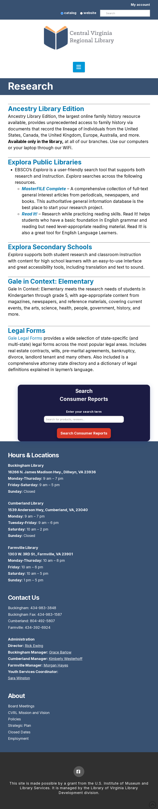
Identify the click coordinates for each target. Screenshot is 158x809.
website (88, 13)
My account (140, 5)
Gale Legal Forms (26, 338)
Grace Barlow (60, 652)
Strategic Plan (19, 725)
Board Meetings (21, 706)
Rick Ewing (34, 646)
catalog (68, 13)
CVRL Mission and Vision (29, 713)
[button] (79, 67)
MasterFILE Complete (44, 188)
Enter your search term (84, 412)
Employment (18, 738)
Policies (14, 719)
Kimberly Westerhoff (65, 659)
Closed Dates (19, 732)
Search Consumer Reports (84, 433)
